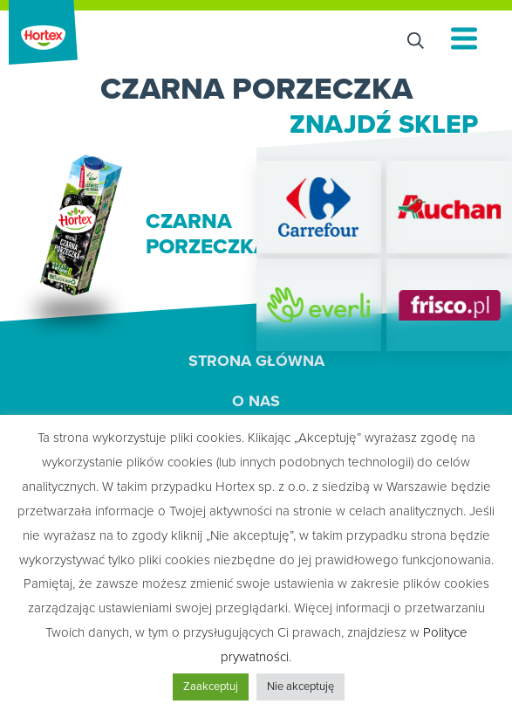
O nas (256, 401)
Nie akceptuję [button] (300, 687)
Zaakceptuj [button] (210, 687)
